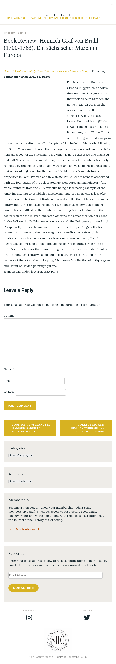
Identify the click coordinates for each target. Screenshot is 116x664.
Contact (94, 17)
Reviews (53, 17)
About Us (20, 17)
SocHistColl (58, 15)
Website (9, 392)
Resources (77, 17)
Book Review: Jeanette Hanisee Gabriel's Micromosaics (31, 428)
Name (9, 369)
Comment (10, 315)
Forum (64, 17)
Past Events (38, 17)
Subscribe (23, 588)
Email (9, 381)
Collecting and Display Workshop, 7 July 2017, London (87, 428)
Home (9, 17)
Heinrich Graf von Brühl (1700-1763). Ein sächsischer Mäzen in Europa (47, 71)
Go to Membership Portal (23, 529)
